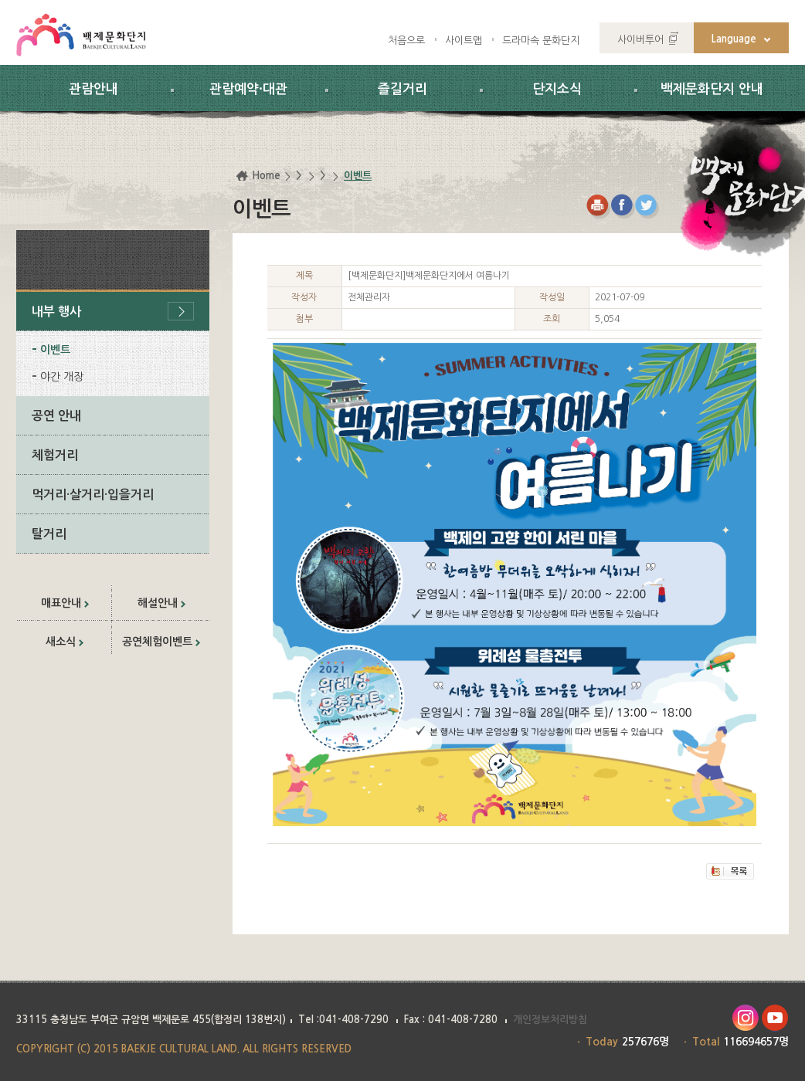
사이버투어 (640, 40)
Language (734, 39)
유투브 (775, 1018)
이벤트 (55, 349)
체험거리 (55, 455)
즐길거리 (402, 89)
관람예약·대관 (248, 89)
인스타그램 (745, 1018)
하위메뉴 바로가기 (0, 0)
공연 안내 (56, 416)
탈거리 (49, 534)
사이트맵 (463, 41)
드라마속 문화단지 (540, 41)
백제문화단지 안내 (712, 89)
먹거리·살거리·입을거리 (93, 494)
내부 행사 (56, 311)
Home (266, 176)
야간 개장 (61, 376)
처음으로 (406, 41)
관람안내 (93, 89)
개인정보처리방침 (550, 1020)
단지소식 (557, 89)
